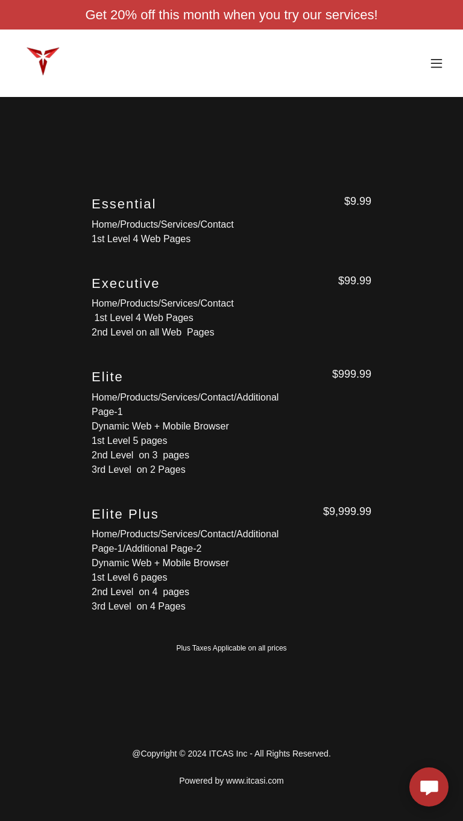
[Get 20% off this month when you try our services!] (231, 14)
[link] (43, 63)
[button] (436, 63)
